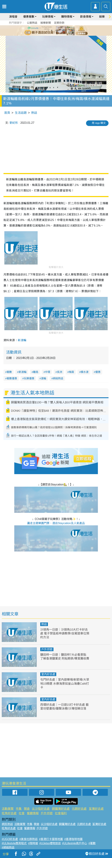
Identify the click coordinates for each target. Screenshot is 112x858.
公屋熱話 (32, 22)
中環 (47, 371)
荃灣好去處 (96, 808)
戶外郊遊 (46, 649)
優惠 (98, 371)
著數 (9, 371)
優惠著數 (28, 16)
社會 (22, 813)
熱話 (34, 112)
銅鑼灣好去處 (61, 808)
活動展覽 (8, 808)
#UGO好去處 (10, 839)
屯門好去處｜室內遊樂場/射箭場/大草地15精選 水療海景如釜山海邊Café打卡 (64, 683)
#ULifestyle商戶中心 (74, 843)
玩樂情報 (47, 16)
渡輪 (43, 378)
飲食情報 (85, 16)
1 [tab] (48, 30)
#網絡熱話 (8, 847)
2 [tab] (51, 30)
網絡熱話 (58, 378)
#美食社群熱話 (28, 839)
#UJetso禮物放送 (50, 843)
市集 (19, 808)
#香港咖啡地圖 (73, 839)
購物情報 (66, 16)
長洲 (59, 371)
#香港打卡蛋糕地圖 (51, 839)
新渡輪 (22, 340)
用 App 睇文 (99, 122)
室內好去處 (48, 674)
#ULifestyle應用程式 (14, 843)
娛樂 (102, 16)
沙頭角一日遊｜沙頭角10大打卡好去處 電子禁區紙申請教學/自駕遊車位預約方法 (64, 633)
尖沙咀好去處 (41, 808)
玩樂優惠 (29, 378)
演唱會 (13, 16)
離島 (35, 371)
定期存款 (59, 22)
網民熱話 (7, 824)
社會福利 (61, 813)
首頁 (7, 112)
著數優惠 (12, 378)
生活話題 (21, 112)
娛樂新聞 (45, 22)
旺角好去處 (9, 813)
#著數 (92, 843)
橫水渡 (84, 371)
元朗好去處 (79, 808)
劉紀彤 (14, 122)
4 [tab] (58, 30)
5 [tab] (62, 30)
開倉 (27, 808)
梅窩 (71, 371)
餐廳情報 (33, 813)
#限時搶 (33, 843)
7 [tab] (57, 34)
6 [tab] (65, 30)
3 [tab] (55, 30)
